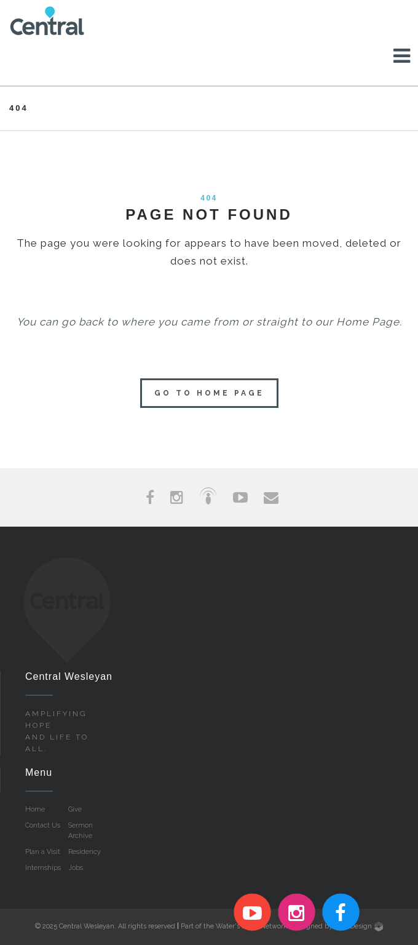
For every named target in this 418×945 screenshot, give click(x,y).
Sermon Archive (80, 830)
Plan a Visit (42, 852)
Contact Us (42, 825)
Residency (84, 852)
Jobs (75, 868)
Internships (43, 868)
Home (35, 809)
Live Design (359, 926)
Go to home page (209, 393)
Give (75, 809)
